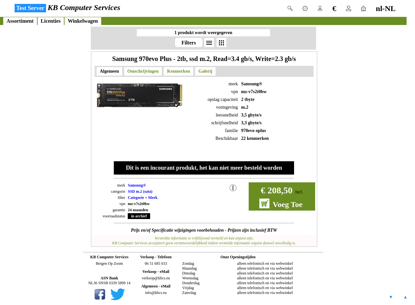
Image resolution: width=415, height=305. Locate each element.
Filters (189, 42)
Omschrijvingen (143, 71)
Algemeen (109, 71)
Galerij (205, 71)
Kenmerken (178, 71)
